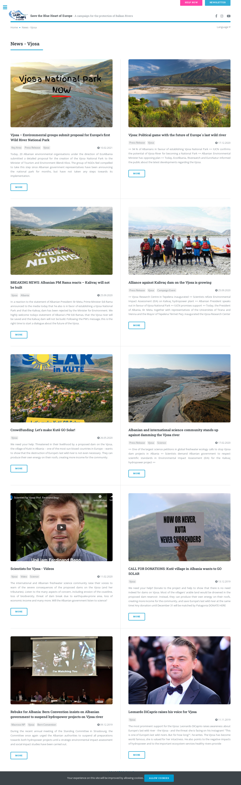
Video (24, 576)
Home (14, 27)
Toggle (7, 7)
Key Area (16, 147)
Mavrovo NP (18, 724)
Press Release (32, 147)
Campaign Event (166, 290)
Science (161, 442)
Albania (25, 295)
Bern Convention (46, 724)
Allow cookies (159, 778)
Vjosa (46, 147)
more (18, 187)
